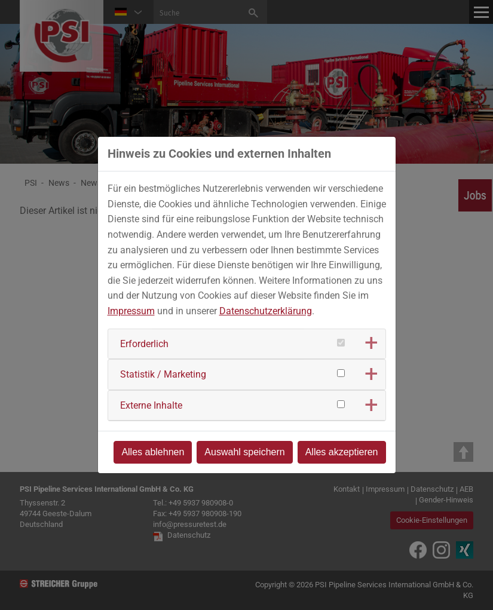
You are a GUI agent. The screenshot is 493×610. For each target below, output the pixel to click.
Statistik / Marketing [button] (163, 374)
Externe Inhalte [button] (151, 405)
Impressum (131, 311)
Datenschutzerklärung (265, 311)
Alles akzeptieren (341, 452)
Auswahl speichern (244, 452)
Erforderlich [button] (144, 344)
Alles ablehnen (152, 452)
